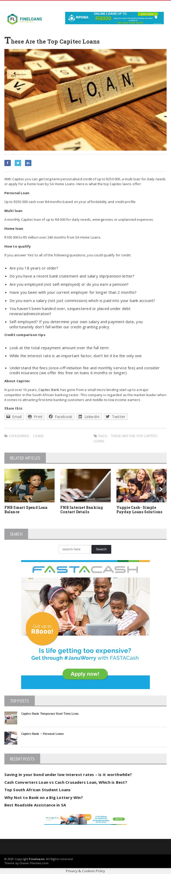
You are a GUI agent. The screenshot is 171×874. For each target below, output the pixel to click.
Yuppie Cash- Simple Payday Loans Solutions (139, 509)
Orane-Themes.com (34, 863)
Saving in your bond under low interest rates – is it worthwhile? (68, 774)
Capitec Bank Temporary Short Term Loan (50, 713)
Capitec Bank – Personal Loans (42, 734)
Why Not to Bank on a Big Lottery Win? (43, 797)
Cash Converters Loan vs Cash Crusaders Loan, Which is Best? (65, 782)
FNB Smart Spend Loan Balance (26, 509)
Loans (38, 436)
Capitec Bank (49, 389)
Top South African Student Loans (37, 789)
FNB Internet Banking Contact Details (81, 509)
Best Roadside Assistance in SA (35, 804)
